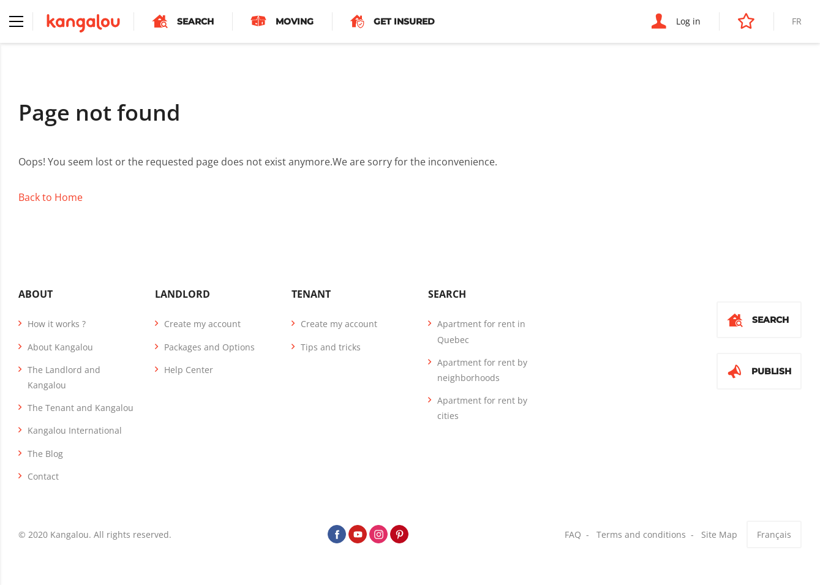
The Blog (45, 453)
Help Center (188, 370)
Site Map (719, 534)
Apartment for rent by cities (482, 407)
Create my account (202, 324)
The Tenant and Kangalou (81, 407)
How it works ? (57, 324)
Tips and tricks (331, 347)
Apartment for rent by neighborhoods (482, 370)
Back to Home (50, 197)
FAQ (573, 534)
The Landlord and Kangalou (64, 377)
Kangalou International (75, 430)
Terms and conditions (641, 534)
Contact (43, 476)
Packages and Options (209, 347)
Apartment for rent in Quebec (481, 331)
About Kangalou (60, 347)
